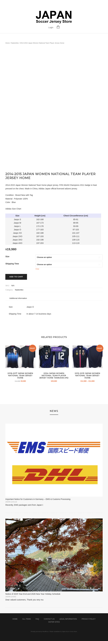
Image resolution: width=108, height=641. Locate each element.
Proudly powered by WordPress (40, 631)
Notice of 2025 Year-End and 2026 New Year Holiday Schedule (32, 594)
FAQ (37, 619)
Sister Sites (54, 622)
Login (50, 27)
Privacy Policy (89, 619)
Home (7, 43)
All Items (26, 619)
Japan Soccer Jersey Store (69, 631)
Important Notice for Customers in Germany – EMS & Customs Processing (37, 499)
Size (7, 256)
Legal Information (68, 619)
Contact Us (49, 619)
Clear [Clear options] (37, 269)
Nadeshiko (15, 43)
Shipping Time (12, 264)
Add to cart (16, 277)
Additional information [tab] (18, 298)
